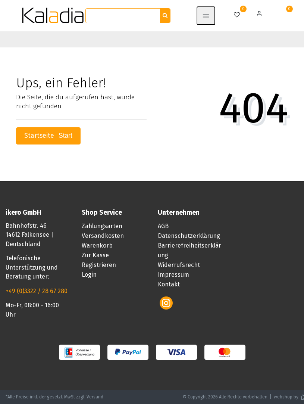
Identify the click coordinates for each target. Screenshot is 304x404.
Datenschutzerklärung (189, 235)
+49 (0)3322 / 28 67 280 (37, 291)
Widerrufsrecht (179, 264)
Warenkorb (97, 245)
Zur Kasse (95, 255)
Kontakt (169, 284)
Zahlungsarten (102, 226)
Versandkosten (103, 235)
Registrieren (99, 264)
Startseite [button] (48, 136)
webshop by (285, 397)
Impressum (173, 274)
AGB (163, 226)
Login (89, 274)
